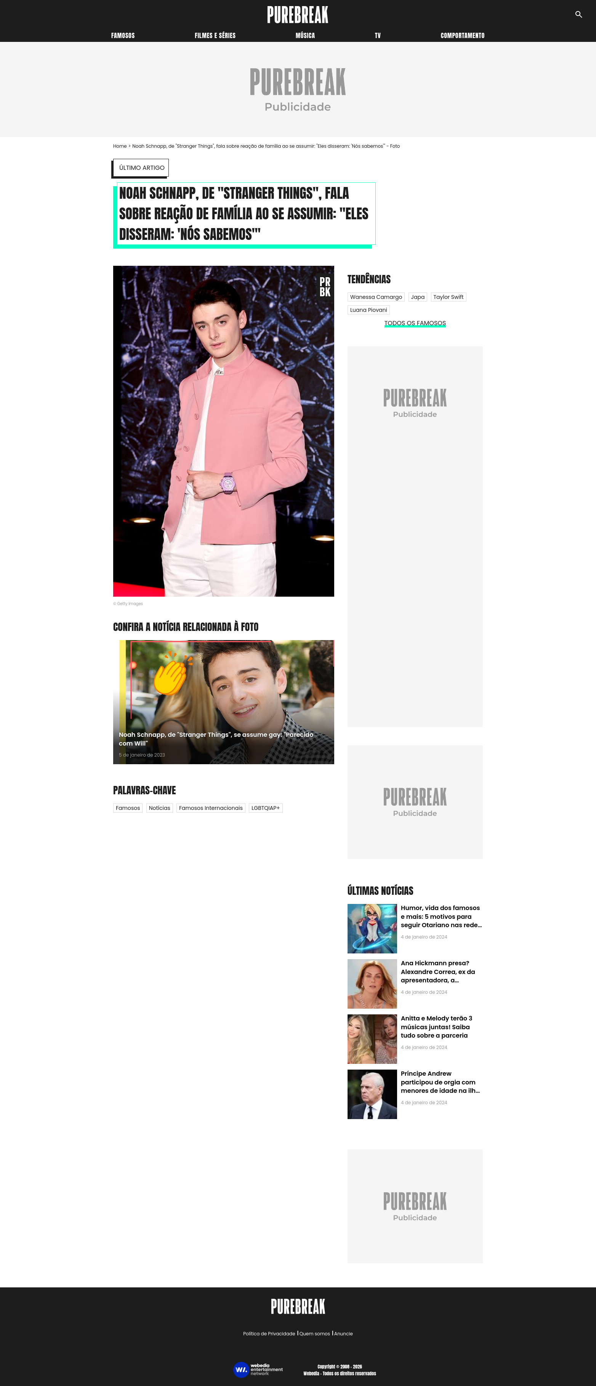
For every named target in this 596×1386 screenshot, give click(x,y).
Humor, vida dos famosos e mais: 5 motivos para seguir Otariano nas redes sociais (441, 921)
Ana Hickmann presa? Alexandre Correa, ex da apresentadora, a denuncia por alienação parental (438, 980)
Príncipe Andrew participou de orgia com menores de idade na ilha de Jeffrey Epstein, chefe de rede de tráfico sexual (440, 1090)
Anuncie (343, 1333)
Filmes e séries (215, 35)
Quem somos (315, 1333)
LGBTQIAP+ (266, 808)
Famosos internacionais (211, 808)
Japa (418, 297)
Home (120, 146)
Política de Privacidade (269, 1333)
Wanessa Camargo (376, 297)
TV (378, 35)
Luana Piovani (368, 310)
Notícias (159, 808)
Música (305, 35)
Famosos (123, 35)
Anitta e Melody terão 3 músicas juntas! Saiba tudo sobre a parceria (436, 1027)
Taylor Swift (449, 297)
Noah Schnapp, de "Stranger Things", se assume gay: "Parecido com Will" (216, 738)
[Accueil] (298, 14)
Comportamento (463, 35)
